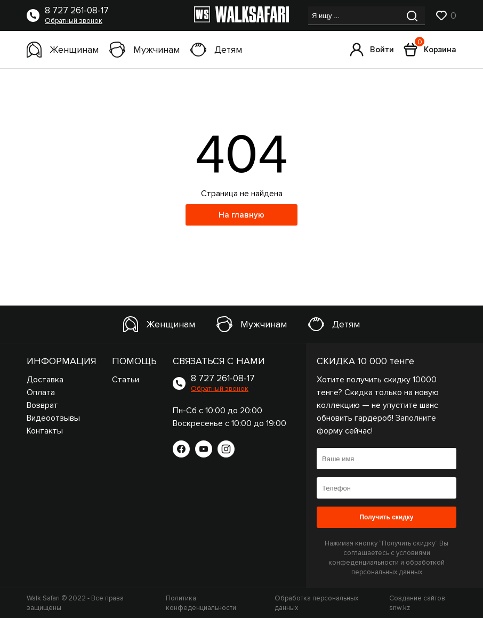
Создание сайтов (417, 603)
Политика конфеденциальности (201, 603)
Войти (372, 50)
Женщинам (63, 50)
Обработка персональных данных (316, 603)
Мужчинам (144, 50)
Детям (216, 50)
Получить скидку (386, 517)
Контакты (45, 431)
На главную (241, 215)
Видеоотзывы (53, 418)
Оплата (41, 392)
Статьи (125, 379)
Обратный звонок (73, 21)
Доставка (45, 379)
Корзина (430, 50)
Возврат (42, 405)
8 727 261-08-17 (77, 10)
